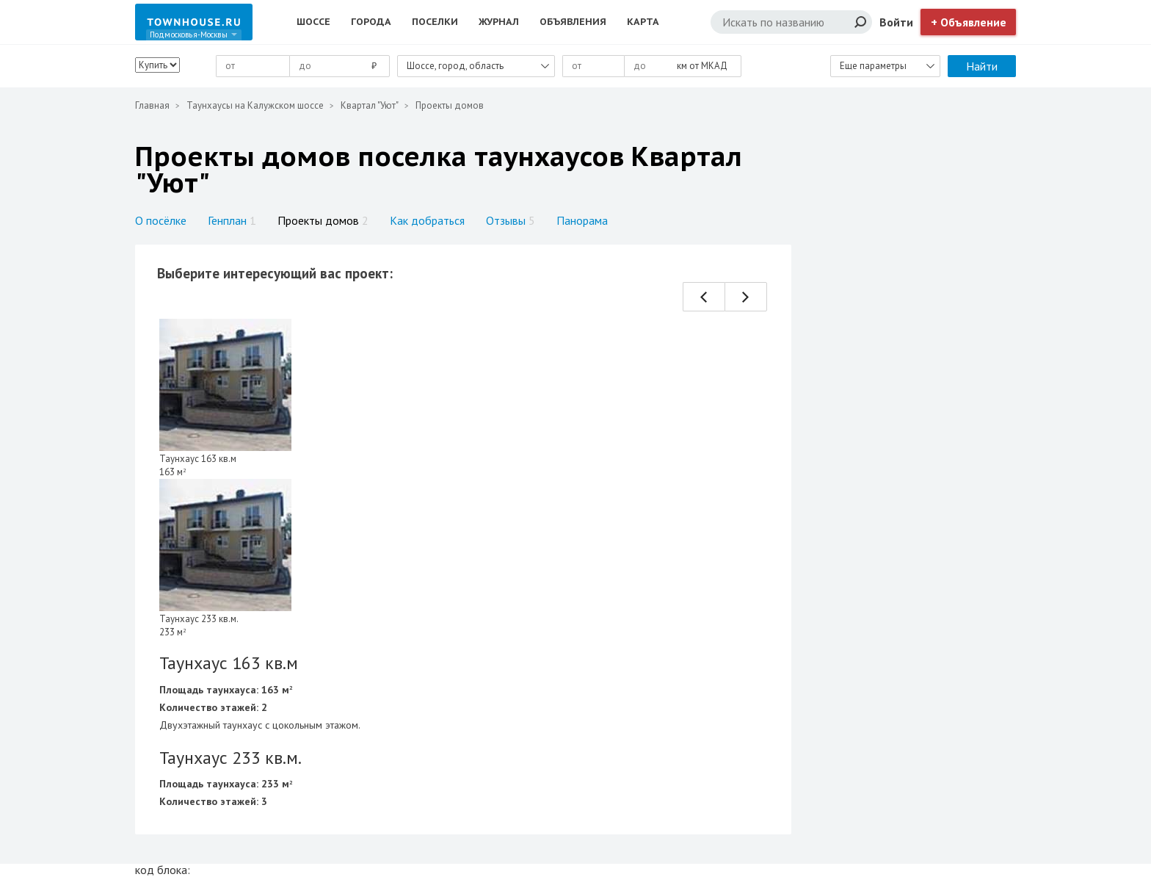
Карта (643, 21)
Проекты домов (322, 220)
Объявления (573, 21)
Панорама (582, 220)
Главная (152, 105)
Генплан (232, 220)
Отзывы (510, 220)
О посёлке (160, 220)
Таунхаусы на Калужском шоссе (255, 105)
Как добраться (427, 220)
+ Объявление (968, 22)
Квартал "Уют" (370, 105)
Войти (896, 22)
